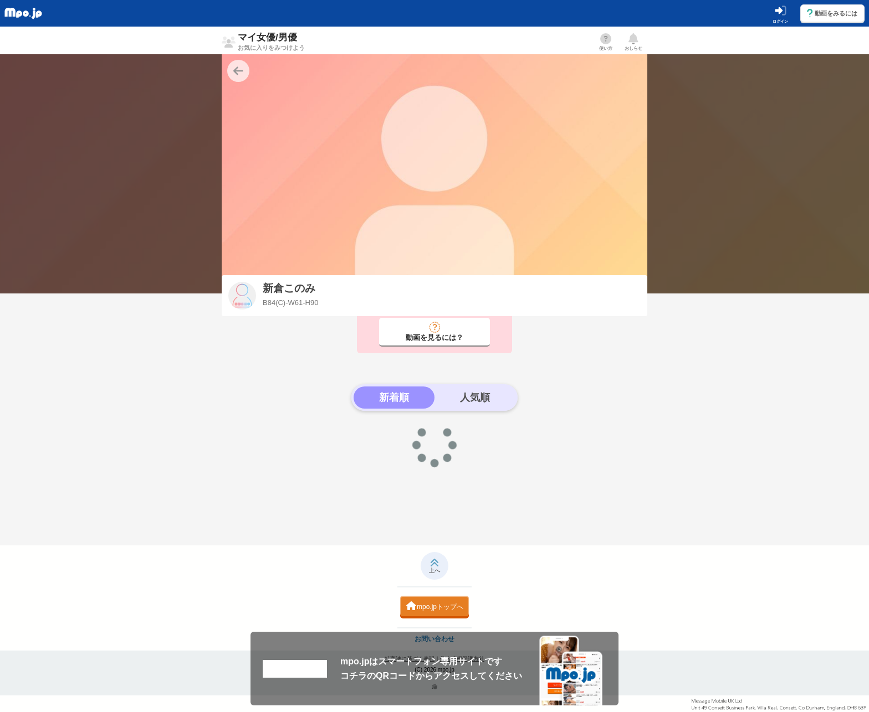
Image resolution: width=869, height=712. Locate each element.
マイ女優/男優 (271, 41)
